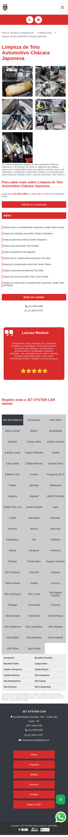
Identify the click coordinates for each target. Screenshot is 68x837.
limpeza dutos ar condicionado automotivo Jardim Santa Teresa (33, 227)
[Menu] (62, 7)
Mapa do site (34, 804)
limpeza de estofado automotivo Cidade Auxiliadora (28, 233)
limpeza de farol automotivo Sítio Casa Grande (25, 276)
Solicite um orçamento (34, 204)
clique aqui (36, 194)
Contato (34, 794)
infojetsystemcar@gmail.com (34, 740)
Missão (34, 774)
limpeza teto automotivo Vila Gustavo (21, 246)
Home (34, 754)
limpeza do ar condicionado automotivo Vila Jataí (26, 258)
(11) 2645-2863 (20, 194)
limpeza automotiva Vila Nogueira (19, 252)
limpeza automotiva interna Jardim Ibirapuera (25, 239)
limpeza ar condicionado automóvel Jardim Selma (27, 264)
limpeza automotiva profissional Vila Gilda (23, 270)
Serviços (34, 784)
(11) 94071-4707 (34, 310)
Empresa (34, 764)
